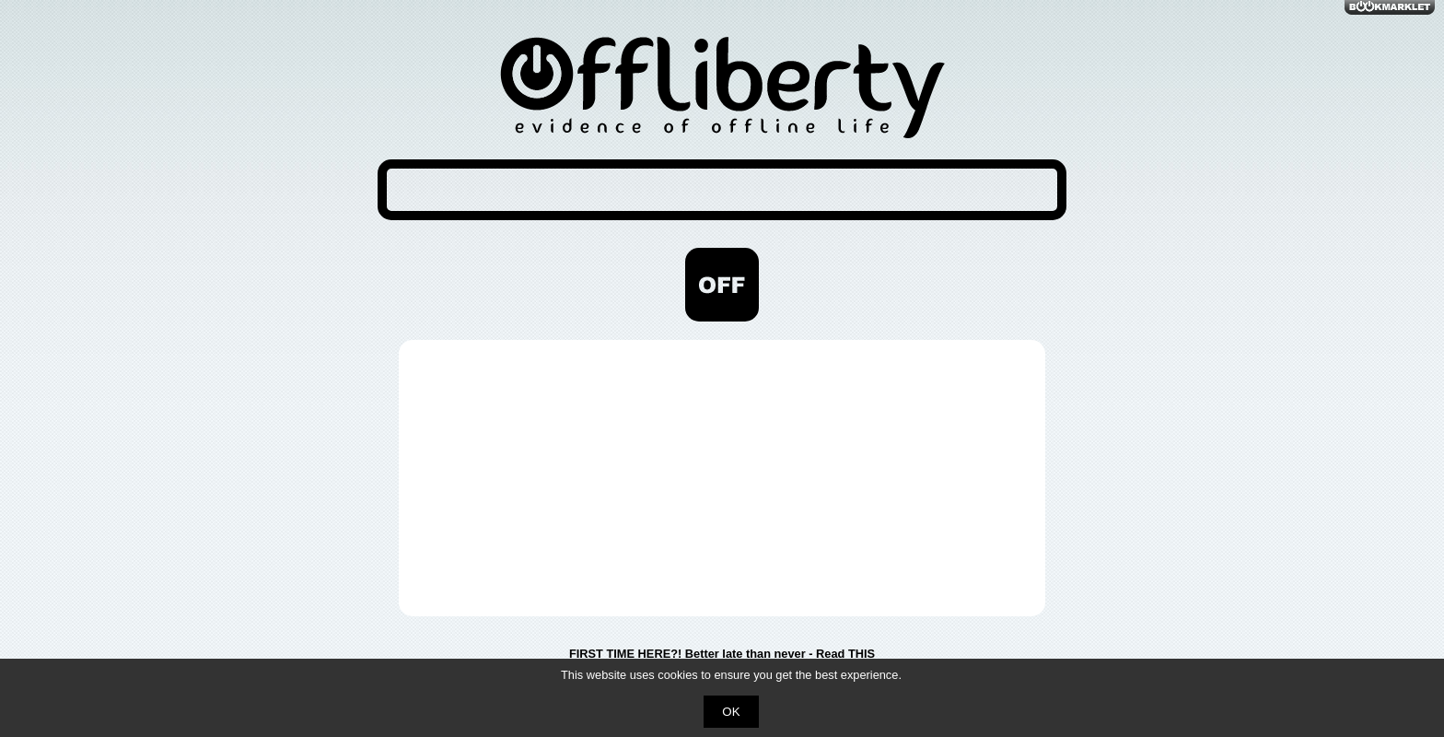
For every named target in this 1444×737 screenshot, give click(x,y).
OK (730, 712)
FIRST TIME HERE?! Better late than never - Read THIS (722, 654)
